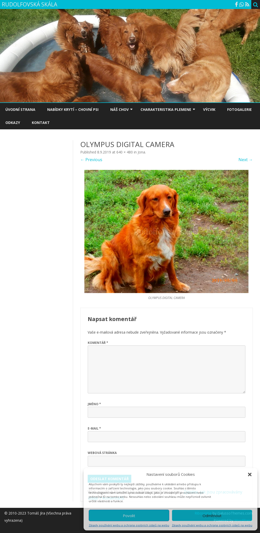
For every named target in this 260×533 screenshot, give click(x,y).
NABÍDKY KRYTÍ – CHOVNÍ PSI (72, 109)
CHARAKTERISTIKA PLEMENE (166, 109)
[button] (249, 474)
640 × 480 (124, 152)
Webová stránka (102, 453)
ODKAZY (12, 122)
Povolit (129, 515)
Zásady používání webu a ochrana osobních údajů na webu (129, 525)
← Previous (91, 159)
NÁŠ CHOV (119, 109)
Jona (141, 152)
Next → (245, 159)
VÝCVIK (209, 109)
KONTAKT (41, 122)
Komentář (98, 343)
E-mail (94, 428)
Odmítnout (212, 515)
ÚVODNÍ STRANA (20, 109)
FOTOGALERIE (239, 109)
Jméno (94, 404)
